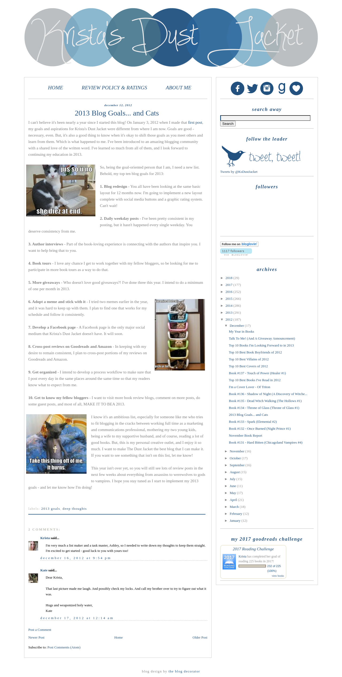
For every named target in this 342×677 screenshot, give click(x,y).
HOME (55, 87)
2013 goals (50, 509)
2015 (229, 299)
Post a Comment (39, 630)
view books (278, 575)
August (235, 472)
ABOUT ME (178, 87)
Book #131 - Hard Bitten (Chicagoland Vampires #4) (265, 442)
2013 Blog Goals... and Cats (248, 415)
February (236, 514)
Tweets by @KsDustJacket (239, 172)
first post (195, 122)
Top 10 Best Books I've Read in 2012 (255, 380)
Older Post (200, 637)
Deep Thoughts (75, 509)
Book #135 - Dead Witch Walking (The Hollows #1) (265, 401)
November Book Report (245, 435)
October (236, 458)
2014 (229, 306)
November (237, 451)
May (233, 493)
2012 (229, 319)
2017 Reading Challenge (253, 549)
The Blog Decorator (184, 671)
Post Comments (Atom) (64, 647)
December (237, 326)
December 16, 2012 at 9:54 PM (75, 558)
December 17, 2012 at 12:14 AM (77, 618)
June (233, 486)
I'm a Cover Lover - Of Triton (249, 387)
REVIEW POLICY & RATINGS (114, 87)
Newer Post (36, 637)
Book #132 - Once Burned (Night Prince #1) (259, 429)
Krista (45, 538)
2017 (229, 285)
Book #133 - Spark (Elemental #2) (253, 422)
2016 (229, 292)
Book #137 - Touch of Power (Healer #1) (257, 373)
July (233, 479)
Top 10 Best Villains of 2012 (249, 359)
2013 (229, 312)
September (238, 465)
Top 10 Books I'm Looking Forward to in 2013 (261, 345)
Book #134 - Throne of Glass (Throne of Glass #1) (264, 408)
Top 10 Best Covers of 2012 (248, 366)
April (234, 500)
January (236, 521)
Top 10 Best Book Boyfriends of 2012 (255, 352)
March (235, 507)
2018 (229, 278)
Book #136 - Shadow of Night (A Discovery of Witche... (268, 394)
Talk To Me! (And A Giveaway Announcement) (262, 338)
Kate (44, 570)
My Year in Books (241, 331)
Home (118, 637)
